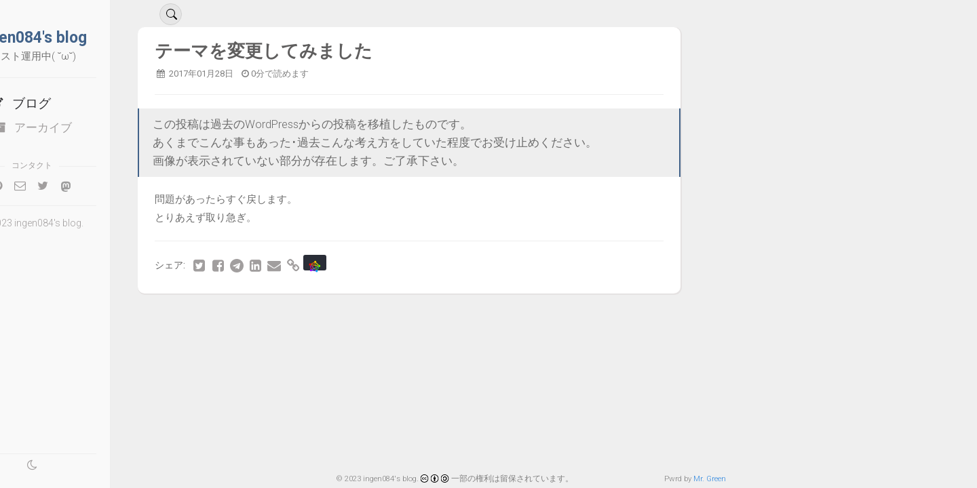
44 (671, 318)
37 (477, 318)
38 (504, 318)
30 (282, 318)
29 (254, 318)
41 (588, 318)
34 (393, 318)
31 (310, 318)
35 (421, 318)
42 (616, 318)
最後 (200, 341)
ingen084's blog (77, 37)
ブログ (65, 103)
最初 (201, 318)
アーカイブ (77, 127)
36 (449, 318)
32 (337, 318)
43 (643, 318)
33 (365, 318)
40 (560, 318)
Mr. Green (709, 478)
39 (532, 318)
